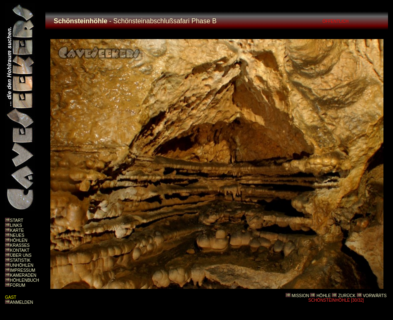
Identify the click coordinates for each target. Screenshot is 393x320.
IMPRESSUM (22, 270)
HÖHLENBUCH (24, 280)
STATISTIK (20, 260)
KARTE (17, 230)
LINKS (16, 225)
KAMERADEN (23, 275)
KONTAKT (19, 250)
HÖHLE (323, 295)
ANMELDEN (21, 302)
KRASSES (20, 245)
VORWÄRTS (374, 295)
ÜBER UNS (21, 255)
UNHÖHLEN (21, 265)
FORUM (17, 285)
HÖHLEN (18, 240)
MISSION (300, 295)
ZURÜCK (347, 295)
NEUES (17, 235)
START (16, 220)
